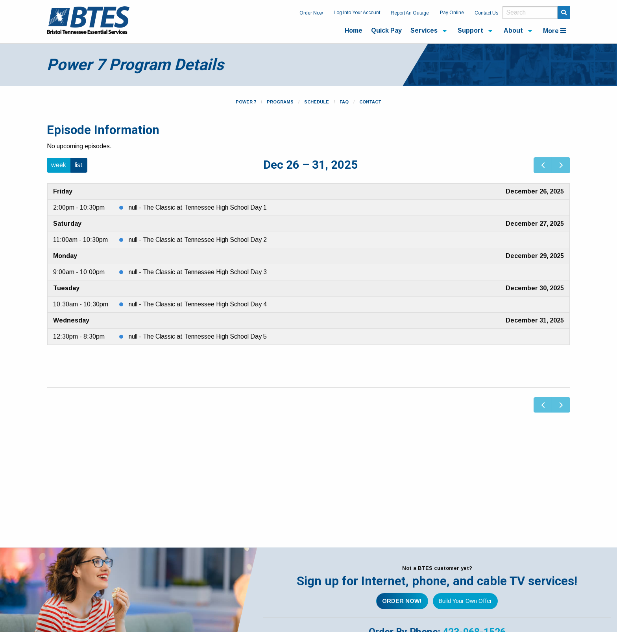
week (58, 165)
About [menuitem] (513, 30)
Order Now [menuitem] (311, 13)
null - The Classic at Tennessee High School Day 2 (198, 239)
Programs (280, 101)
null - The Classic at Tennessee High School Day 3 (198, 272)
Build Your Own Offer (465, 601)
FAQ (344, 101)
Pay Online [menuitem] (452, 12)
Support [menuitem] (470, 30)
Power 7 (246, 101)
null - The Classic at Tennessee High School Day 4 (198, 304)
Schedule (316, 101)
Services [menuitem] (424, 30)
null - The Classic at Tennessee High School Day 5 (198, 336)
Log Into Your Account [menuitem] (357, 12)
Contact (370, 101)
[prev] (543, 165)
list (79, 165)
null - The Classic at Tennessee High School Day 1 (198, 207)
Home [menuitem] (353, 30)
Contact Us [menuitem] (486, 13)
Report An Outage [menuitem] (410, 13)
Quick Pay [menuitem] (386, 30)
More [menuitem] (554, 31)
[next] (561, 165)
